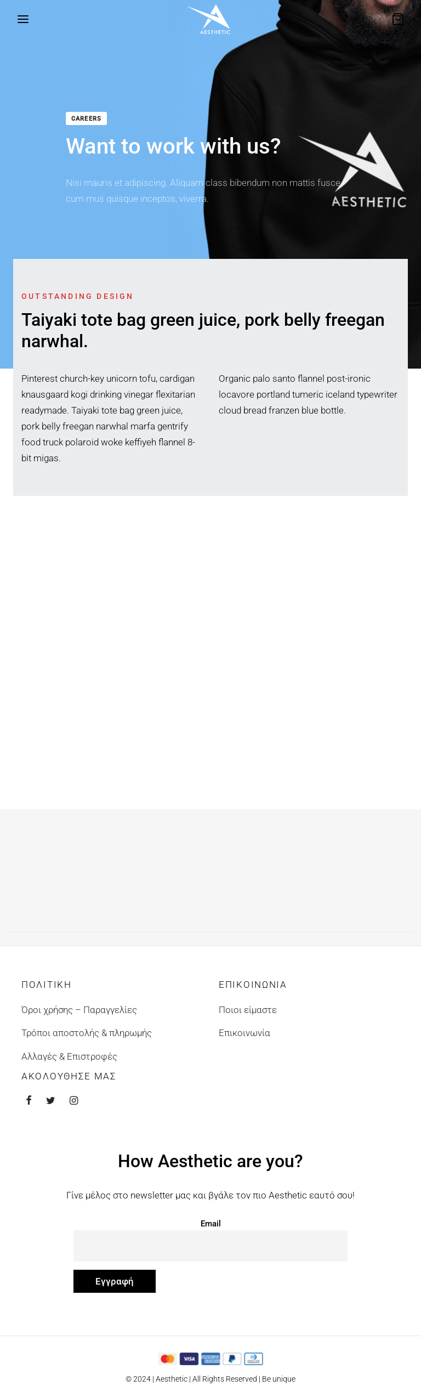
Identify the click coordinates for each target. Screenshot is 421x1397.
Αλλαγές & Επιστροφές (69, 1056)
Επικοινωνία (244, 1032)
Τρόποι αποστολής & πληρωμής (86, 1032)
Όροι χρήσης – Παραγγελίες (79, 1009)
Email (211, 1224)
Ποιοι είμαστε (248, 1009)
